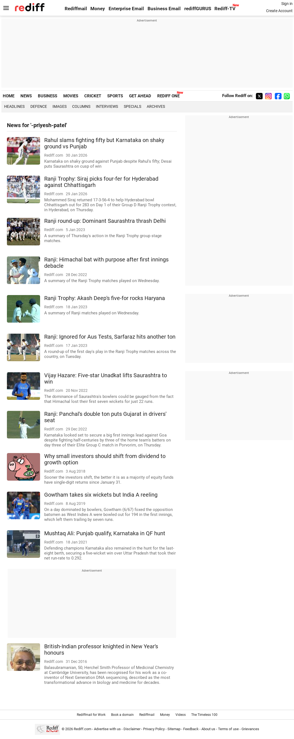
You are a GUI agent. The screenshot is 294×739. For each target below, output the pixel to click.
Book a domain (122, 715)
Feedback (191, 729)
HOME (8, 95)
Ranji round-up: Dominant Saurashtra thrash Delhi (105, 221)
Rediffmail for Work (91, 715)
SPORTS (115, 95)
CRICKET (92, 95)
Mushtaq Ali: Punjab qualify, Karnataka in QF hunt (104, 533)
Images (60, 106)
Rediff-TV (224, 8)
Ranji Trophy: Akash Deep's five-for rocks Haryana (104, 298)
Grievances (250, 729)
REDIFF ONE (168, 95)
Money (97, 8)
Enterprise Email (126, 8)
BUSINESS (47, 95)
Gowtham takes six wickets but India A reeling (101, 495)
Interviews (107, 106)
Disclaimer (132, 729)
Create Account (279, 11)
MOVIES (70, 95)
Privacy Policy (154, 729)
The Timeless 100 (204, 715)
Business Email (164, 8)
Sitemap (173, 729)
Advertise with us (107, 729)
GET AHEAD (140, 95)
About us (208, 729)
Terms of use (228, 729)
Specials (132, 106)
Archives (156, 106)
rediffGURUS (197, 8)
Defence (38, 106)
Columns (81, 106)
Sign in (287, 3)
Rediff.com (82, 729)
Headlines (14, 106)
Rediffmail (76, 8)
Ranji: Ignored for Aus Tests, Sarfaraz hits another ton (109, 337)
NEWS (26, 95)
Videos (180, 715)
